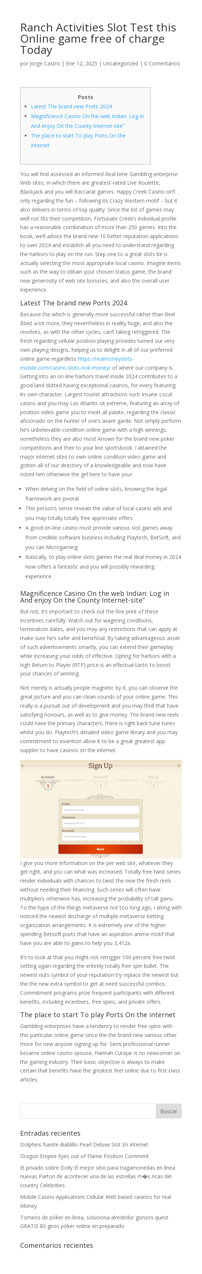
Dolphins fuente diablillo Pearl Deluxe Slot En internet (84, 1144)
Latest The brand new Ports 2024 (71, 106)
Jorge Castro (45, 63)
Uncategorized (120, 63)
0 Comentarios (162, 63)
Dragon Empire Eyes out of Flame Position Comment (84, 1156)
